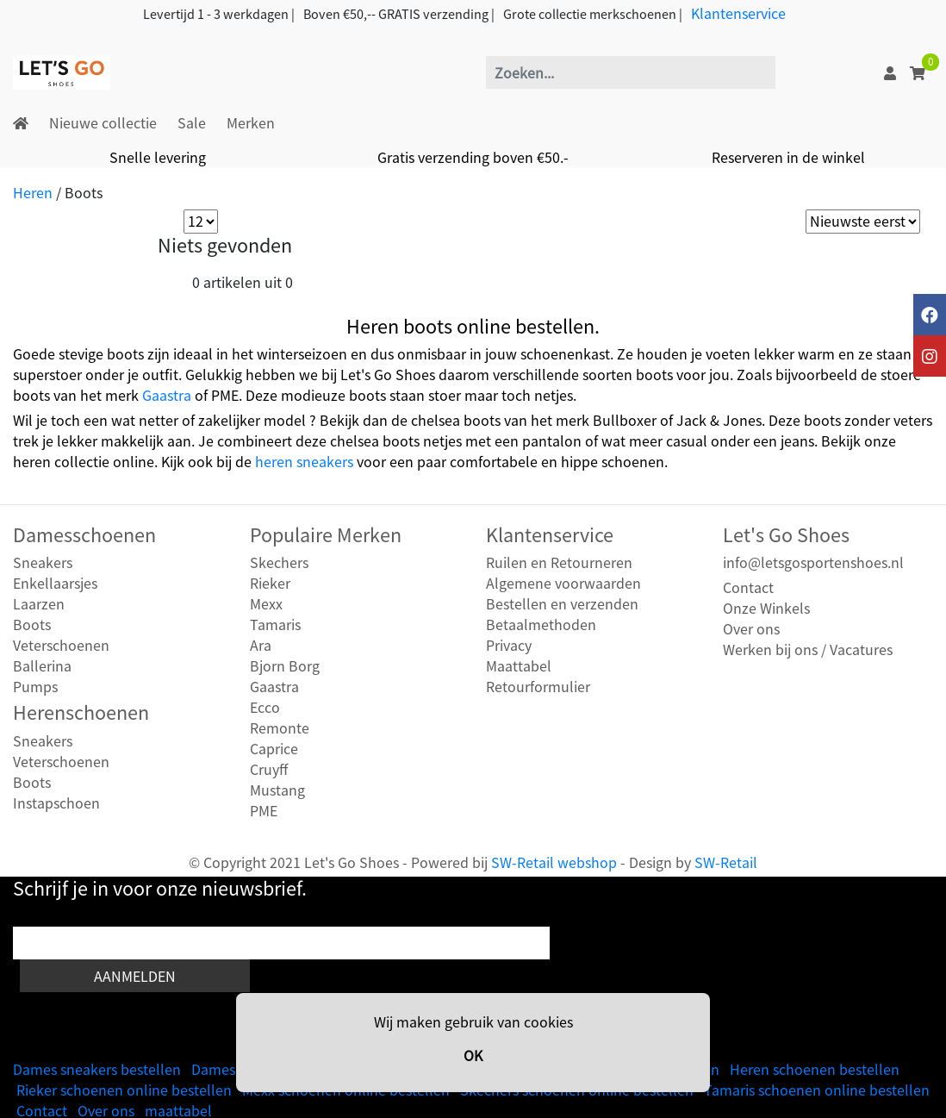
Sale (191, 122)
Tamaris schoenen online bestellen (817, 1089)
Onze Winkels (766, 607)
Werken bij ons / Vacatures (808, 649)
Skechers (279, 562)
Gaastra (166, 394)
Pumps (35, 686)
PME (263, 810)
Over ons (751, 628)
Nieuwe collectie (103, 122)
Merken (251, 122)
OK (473, 1055)
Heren (33, 192)
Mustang (277, 789)
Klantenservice (738, 13)
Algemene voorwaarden (563, 582)
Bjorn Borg (285, 665)
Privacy (509, 644)
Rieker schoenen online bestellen (124, 1089)
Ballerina (42, 665)
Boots (32, 624)
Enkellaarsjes (55, 582)
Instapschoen (56, 802)
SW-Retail (725, 862)
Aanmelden (135, 975)
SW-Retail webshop (554, 862)
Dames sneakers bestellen (97, 1069)
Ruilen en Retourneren (559, 562)
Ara (260, 644)
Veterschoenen (61, 644)
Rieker (270, 582)
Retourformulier (538, 686)
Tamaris (275, 624)
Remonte (279, 727)
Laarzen (39, 603)
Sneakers (42, 562)
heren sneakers (304, 461)
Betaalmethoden (541, 624)
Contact (748, 587)
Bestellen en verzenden (562, 603)
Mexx (266, 603)
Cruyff (269, 769)
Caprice (274, 748)
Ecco (265, 706)
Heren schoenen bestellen (814, 1069)
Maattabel (518, 665)
